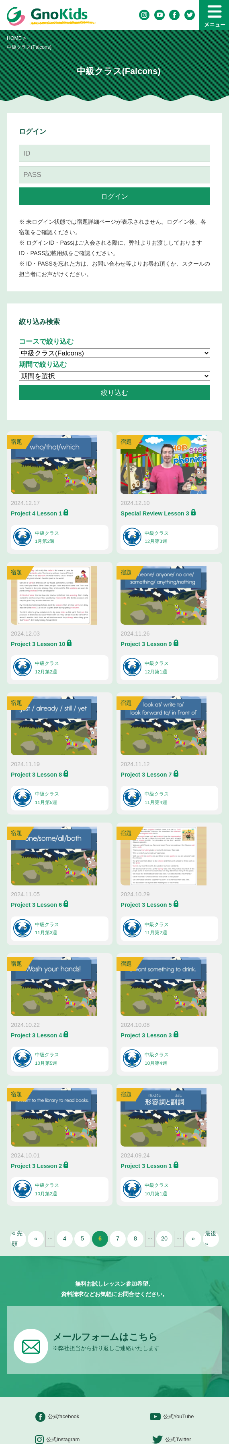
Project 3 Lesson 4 (36, 1035)
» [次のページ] (193, 1238)
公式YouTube (172, 1417)
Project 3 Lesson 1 (146, 1166)
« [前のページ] (35, 1238)
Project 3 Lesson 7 (146, 774)
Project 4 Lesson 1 (36, 513)
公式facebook (57, 1417)
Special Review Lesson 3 (155, 513)
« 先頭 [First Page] (17, 1239)
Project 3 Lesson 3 (146, 1035)
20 (164, 1238)
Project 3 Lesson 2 (36, 1166)
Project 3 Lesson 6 (36, 905)
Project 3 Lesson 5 (146, 905)
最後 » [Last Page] (210, 1239)
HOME (14, 38)
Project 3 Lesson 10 (38, 644)
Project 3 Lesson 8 (36, 774)
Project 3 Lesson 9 (146, 644)
